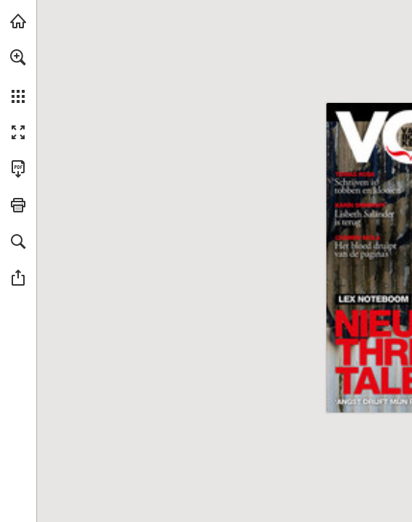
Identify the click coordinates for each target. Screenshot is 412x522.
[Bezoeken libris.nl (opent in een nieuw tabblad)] (18, 21)
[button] (18, 57)
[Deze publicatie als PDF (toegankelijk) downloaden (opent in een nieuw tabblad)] (18, 169)
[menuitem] (18, 76)
